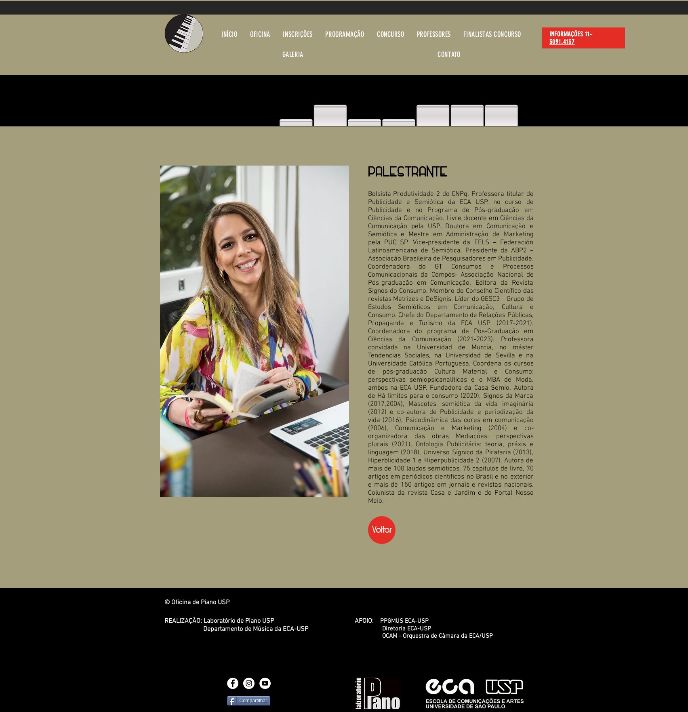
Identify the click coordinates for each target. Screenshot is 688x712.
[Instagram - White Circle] (249, 683)
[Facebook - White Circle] (232, 683)
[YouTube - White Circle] (265, 683)
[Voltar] (382, 530)
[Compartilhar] (249, 701)
